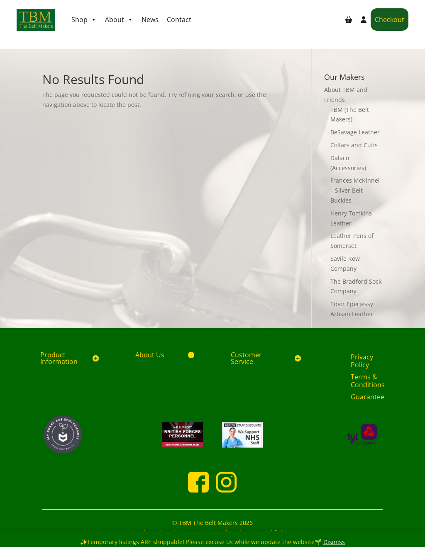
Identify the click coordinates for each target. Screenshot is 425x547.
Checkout (389, 19)
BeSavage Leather (355, 132)
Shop (84, 19)
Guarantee (367, 396)
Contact (179, 19)
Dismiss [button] (334, 542)
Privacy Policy (362, 360)
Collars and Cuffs (354, 145)
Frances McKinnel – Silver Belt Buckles (355, 190)
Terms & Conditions (368, 380)
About (119, 19)
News (150, 19)
